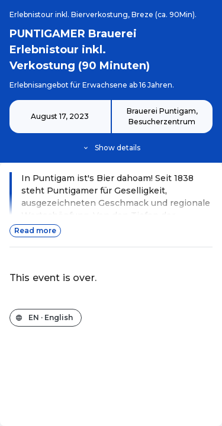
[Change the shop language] (45, 318)
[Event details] (111, 126)
